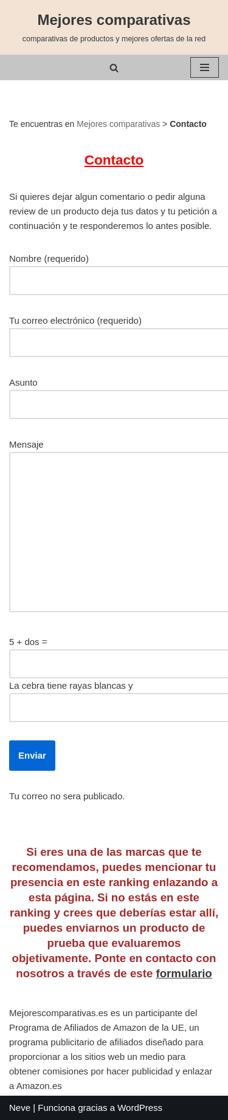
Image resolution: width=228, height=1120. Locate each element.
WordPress (139, 1107)
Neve (19, 1107)
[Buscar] (114, 67)
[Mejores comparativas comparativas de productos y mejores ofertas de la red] (114, 27)
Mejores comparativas (118, 124)
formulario (184, 973)
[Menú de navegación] (204, 67)
